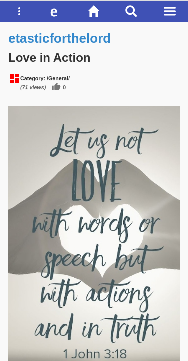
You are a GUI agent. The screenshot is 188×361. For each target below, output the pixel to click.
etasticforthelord (59, 38)
